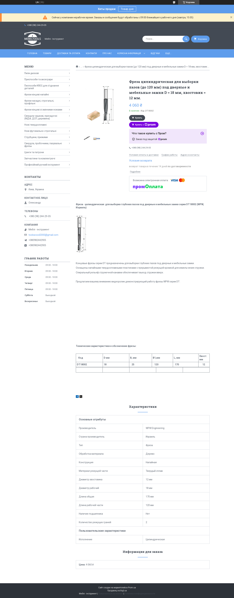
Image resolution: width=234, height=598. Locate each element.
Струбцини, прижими (36, 137)
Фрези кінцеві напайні (36, 94)
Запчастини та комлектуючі (39, 158)
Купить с (145, 124)
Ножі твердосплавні (35, 124)
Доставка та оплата (68, 53)
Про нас (107, 53)
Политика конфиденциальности (140, 593)
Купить (138, 118)
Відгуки (155, 53)
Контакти (91, 53)
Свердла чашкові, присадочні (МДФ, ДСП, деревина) (40, 117)
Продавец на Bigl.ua (117, 590)
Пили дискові (31, 73)
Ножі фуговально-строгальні (40, 131)
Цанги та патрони (34, 152)
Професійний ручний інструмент (42, 164)
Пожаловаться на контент (110, 593)
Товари (47, 53)
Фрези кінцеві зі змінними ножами (43, 109)
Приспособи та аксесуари (38, 79)
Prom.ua (132, 587)
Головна (32, 53)
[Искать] (186, 39)
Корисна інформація (129, 53)
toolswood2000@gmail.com (43, 235)
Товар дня (127, 9)
